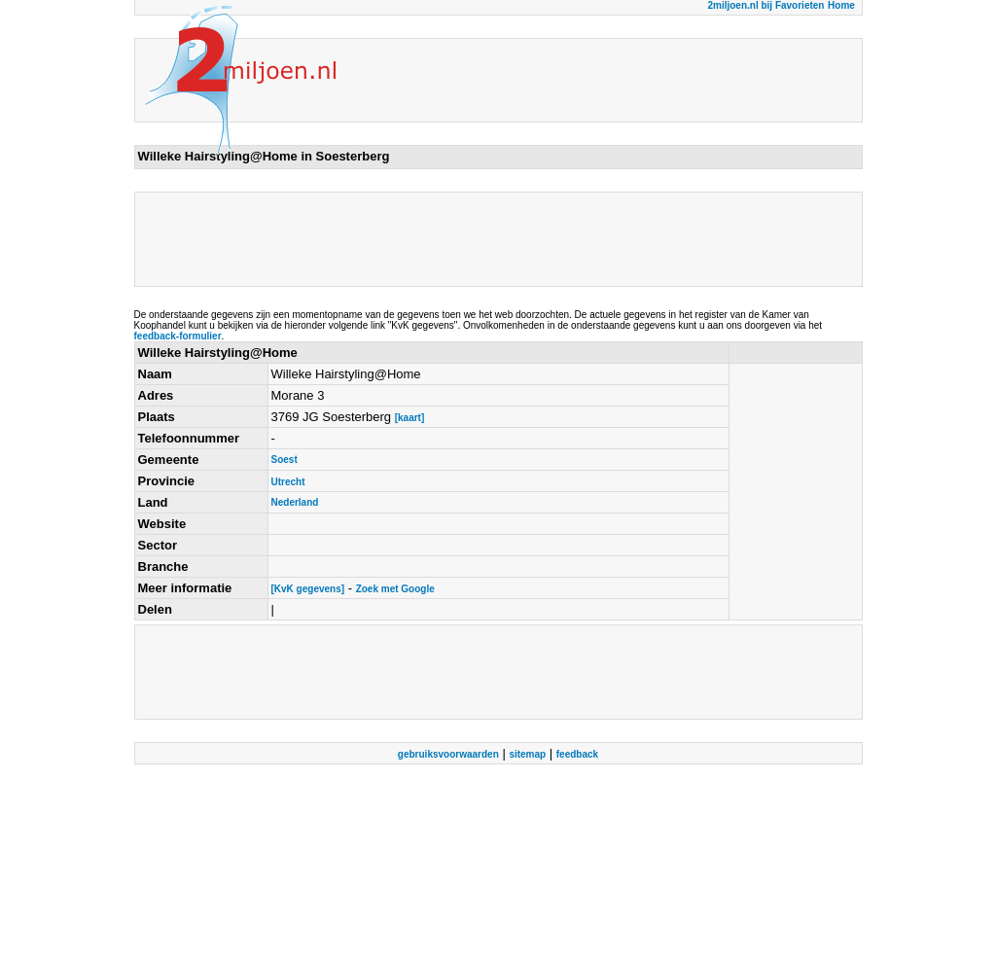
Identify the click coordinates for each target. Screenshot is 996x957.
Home (841, 5)
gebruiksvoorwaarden (448, 754)
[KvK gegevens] (308, 589)
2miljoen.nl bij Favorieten (765, 5)
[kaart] (410, 417)
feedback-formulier (178, 336)
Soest (284, 459)
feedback (577, 754)
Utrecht (288, 482)
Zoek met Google (395, 589)
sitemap (527, 754)
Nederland (295, 502)
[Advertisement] (492, 239)
